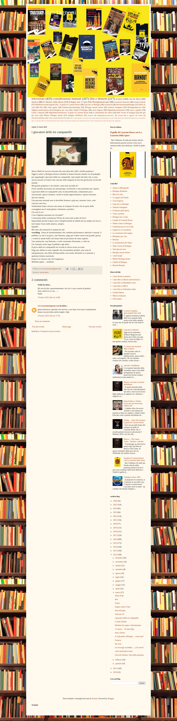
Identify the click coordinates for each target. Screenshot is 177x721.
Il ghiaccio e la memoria (138, 118)
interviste (63, 118)
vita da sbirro (135, 99)
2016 (115, 539)
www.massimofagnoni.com (48, 306)
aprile (117, 589)
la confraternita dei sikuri (102, 113)
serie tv (88, 121)
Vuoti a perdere (118, 214)
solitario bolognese (115, 107)
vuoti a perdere (136, 110)
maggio (118, 585)
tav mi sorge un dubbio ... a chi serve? (129, 648)
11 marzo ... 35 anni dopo (124, 629)
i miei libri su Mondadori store (124, 283)
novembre (119, 562)
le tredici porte (74, 121)
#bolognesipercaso (134, 107)
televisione (38, 98)
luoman (94, 699)
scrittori (119, 99)
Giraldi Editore (118, 293)
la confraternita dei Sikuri (122, 243)
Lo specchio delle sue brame (42, 121)
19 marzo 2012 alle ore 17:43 (49, 316)
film (41, 107)
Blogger (111, 699)
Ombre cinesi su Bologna (122, 223)
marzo (117, 592)
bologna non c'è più (78, 102)
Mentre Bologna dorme (53, 115)
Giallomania (117, 118)
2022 (115, 516)
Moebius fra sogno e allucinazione (128, 625)
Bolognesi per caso (61, 110)
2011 (115, 668)
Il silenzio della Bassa (53, 102)
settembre (119, 569)
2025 (115, 505)
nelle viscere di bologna (126, 113)
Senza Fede (119, 596)
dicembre (119, 558)
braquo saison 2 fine (122, 607)
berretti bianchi (139, 102)
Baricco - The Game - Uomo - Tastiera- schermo (134, 440)
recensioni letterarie (121, 102)
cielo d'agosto (97, 110)
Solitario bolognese (120, 207)
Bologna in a (107, 118)
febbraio (118, 660)
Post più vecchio (95, 327)
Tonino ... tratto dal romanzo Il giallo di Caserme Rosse (134, 421)
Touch (117, 603)
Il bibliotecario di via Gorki (123, 227)
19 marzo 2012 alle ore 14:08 (49, 297)
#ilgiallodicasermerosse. (105, 115)
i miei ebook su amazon (122, 276)
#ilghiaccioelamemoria (40, 110)
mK (83, 121)
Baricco (71, 118)
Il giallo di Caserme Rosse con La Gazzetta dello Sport (134, 459)
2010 (115, 672)
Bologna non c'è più (120, 217)
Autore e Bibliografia (121, 188)
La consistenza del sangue (122, 233)
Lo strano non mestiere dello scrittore (132, 348)
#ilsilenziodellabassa (39, 118)
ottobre (118, 566)
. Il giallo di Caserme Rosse (69, 105)
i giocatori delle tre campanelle (126, 618)
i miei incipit (53, 118)
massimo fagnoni (54, 12)
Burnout (116, 240)
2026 (115, 501)
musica (35, 102)
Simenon (98, 118)
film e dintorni (98, 98)
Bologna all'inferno (120, 191)
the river (118, 644)
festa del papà (120, 610)
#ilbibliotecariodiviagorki (45, 105)
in (67, 121)
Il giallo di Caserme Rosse (85, 118)
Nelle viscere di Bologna (122, 246)
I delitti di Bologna (80, 110)
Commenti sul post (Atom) (50, 331)
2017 (115, 535)
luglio (117, 577)
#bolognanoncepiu (100, 102)
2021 (115, 520)
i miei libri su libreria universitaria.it (126, 280)
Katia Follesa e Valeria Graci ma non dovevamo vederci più (133, 403)
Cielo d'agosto (118, 201)
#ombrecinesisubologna (71, 107)
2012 (115, 555)
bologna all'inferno (75, 115)
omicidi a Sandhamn (131, 366)
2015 (115, 543)
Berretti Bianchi (119, 265)
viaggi (116, 121)
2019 (115, 528)
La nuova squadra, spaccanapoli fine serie (132, 312)
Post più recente (38, 327)
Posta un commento (42, 321)
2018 (115, 532)
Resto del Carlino (59, 121)
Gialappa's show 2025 (132, 477)
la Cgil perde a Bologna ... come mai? (129, 636)
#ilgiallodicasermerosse (116, 110)
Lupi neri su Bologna (92, 105)
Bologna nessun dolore (94, 107)
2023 (115, 512)
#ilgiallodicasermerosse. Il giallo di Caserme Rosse (68, 113)
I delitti (126, 118)
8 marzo (118, 640)
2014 (115, 547)
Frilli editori (117, 299)
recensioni (108, 105)
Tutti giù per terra (119, 249)
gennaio (118, 664)
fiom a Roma (120, 633)
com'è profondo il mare (124, 651)
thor (116, 599)
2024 (115, 508)
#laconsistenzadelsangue (125, 105)
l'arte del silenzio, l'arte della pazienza (129, 655)
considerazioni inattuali (67, 98)
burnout (90, 115)
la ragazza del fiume (134, 115)
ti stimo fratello (121, 622)
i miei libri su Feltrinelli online (124, 289)
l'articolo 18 (119, 614)
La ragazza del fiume (121, 198)
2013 (115, 551)
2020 (115, 524)
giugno (118, 581)
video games (52, 107)
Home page (66, 327)
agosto (118, 573)
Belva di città (118, 194)
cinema (120, 115)
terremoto (109, 121)
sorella (96, 121)
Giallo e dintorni (38, 113)
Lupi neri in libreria (131, 330)
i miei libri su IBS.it (120, 286)
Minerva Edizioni (119, 296)
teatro (101, 121)
